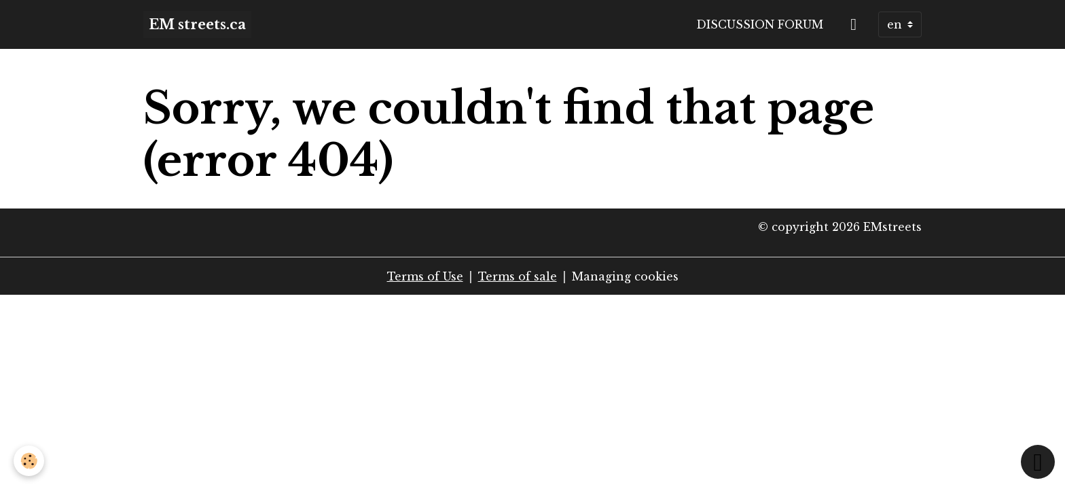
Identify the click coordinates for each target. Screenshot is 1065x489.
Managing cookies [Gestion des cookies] (625, 276)
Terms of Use (425, 276)
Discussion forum (759, 24)
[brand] (197, 24)
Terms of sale (517, 276)
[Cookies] (29, 461)
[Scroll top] (1038, 462)
